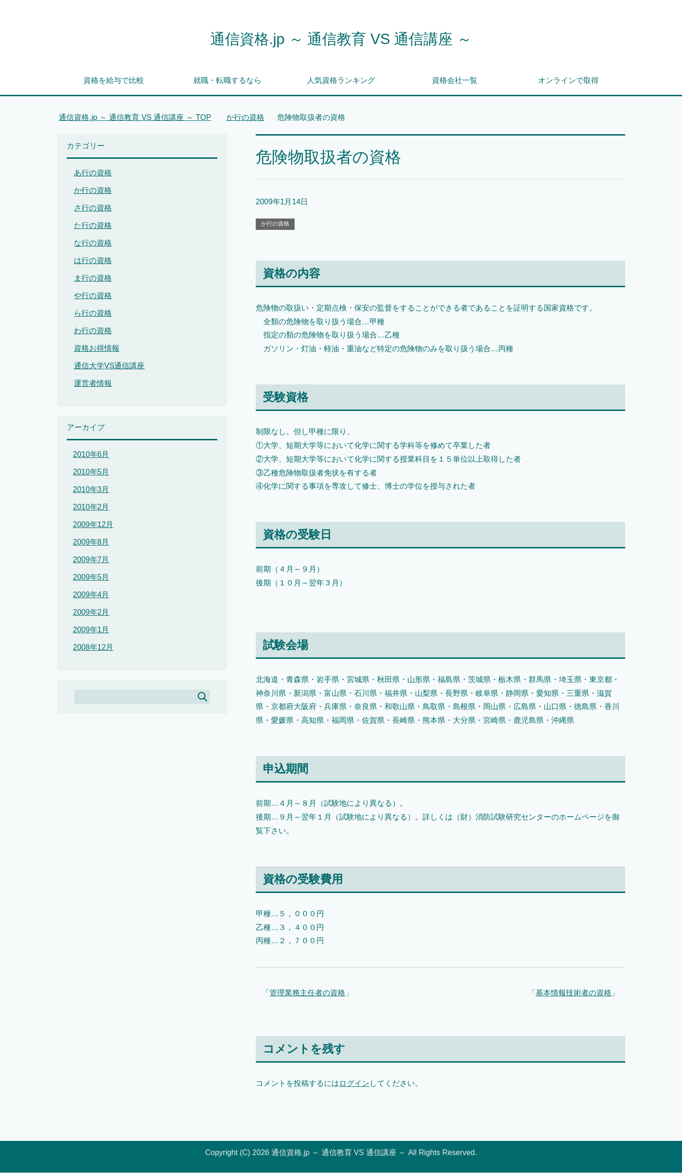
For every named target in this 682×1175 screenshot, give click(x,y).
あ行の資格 (93, 175)
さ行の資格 (93, 210)
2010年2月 (91, 509)
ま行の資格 (93, 280)
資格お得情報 (96, 350)
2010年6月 (91, 457)
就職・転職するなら (227, 83)
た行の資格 (93, 228)
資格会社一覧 (454, 83)
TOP (135, 120)
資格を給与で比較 (113, 83)
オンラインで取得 (568, 83)
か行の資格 (275, 226)
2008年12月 (93, 650)
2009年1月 (91, 632)
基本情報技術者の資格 (573, 995)
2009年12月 (93, 527)
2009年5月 (91, 579)
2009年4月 (91, 597)
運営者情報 (93, 386)
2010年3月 (91, 492)
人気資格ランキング (341, 83)
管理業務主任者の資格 (307, 995)
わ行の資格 (93, 333)
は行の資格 (93, 263)
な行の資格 (93, 245)
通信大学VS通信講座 (109, 368)
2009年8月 (91, 544)
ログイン (354, 1086)
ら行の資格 (93, 315)
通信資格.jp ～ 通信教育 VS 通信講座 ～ (341, 39)
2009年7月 (91, 562)
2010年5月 (91, 474)
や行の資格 (93, 298)
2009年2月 (91, 614)
